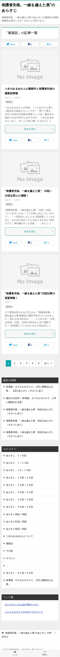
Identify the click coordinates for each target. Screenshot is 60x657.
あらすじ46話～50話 (16, 514)
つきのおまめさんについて (19, 536)
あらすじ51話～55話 (16, 521)
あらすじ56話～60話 (16, 529)
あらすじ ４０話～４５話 (19, 506)
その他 (9, 550)
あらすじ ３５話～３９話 (19, 499)
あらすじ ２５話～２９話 (19, 485)
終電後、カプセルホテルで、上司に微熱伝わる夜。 (29, 582)
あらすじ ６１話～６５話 (19, 573)
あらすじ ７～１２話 (17, 463)
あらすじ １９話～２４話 (19, 477)
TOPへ (45, 653)
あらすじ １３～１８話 (18, 470)
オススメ (10, 558)
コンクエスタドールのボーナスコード (24, 612)
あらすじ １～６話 (16, 455)
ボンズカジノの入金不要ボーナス (21, 604)
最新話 (9, 102)
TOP (28, 633)
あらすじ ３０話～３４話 (19, 492)
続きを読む (39, 129)
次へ (46, 363)
